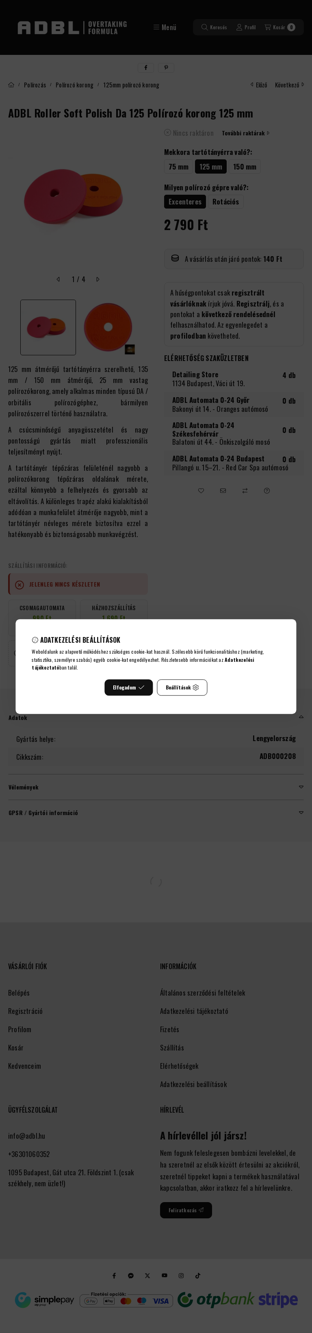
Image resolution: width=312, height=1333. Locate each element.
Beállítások (182, 687)
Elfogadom (128, 687)
